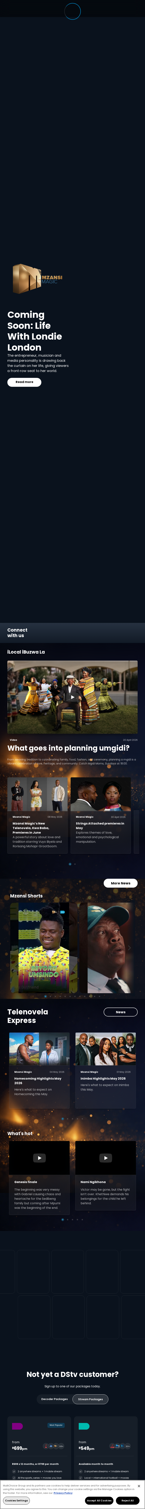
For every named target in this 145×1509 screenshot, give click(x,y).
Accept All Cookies (99, 1500)
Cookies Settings (16, 1500)
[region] (72, 1494)
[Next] (130, 941)
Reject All (128, 1500)
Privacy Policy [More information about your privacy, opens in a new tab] (63, 1493)
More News (120, 877)
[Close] (139, 1486)
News (121, 1005)
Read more (24, 382)
